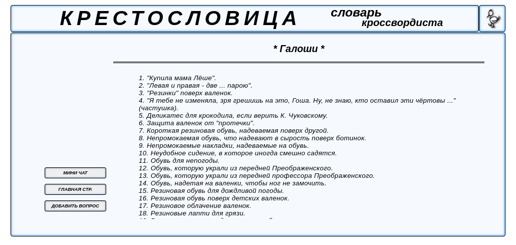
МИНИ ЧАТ (75, 172)
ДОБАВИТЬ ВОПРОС (75, 205)
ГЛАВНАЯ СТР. (76, 189)
